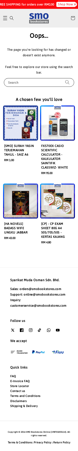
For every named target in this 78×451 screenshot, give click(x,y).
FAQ (13, 376)
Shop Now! (61, 4)
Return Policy (61, 442)
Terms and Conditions (25, 396)
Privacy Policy (42, 442)
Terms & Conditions (20, 442)
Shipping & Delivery (24, 406)
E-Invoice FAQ (20, 381)
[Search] (67, 82)
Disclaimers (18, 401)
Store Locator (19, 386)
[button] (5, 18)
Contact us (17, 391)
